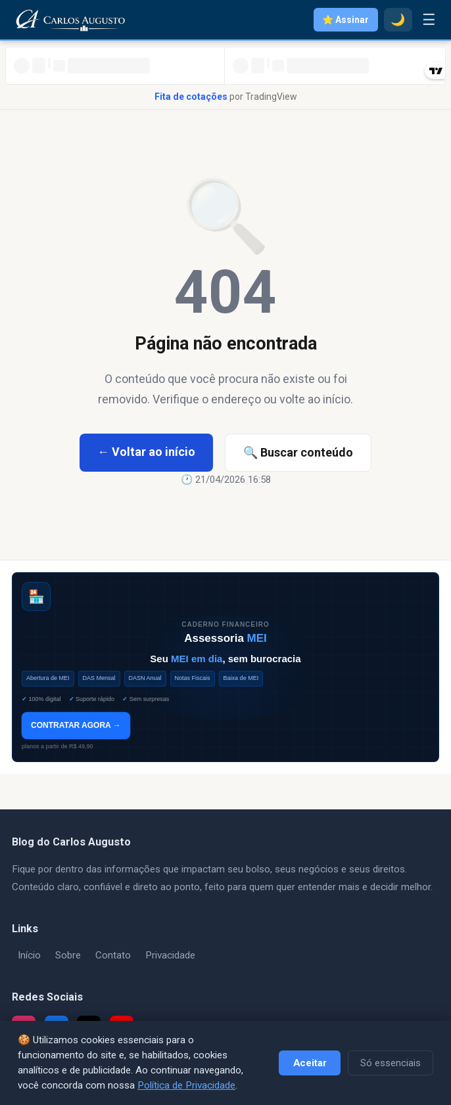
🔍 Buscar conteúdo (298, 452)
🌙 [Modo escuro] (398, 19)
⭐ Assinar (345, 19)
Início (29, 955)
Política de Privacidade (186, 1085)
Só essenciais (390, 1063)
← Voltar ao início (146, 452)
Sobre (68, 955)
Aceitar (310, 1063)
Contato (113, 955)
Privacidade (170, 955)
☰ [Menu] (429, 19)
